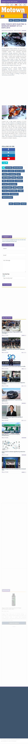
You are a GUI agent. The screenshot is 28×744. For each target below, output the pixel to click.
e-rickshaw (12, 174)
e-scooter (5, 194)
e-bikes (21, 190)
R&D (4, 181)
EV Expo (5, 184)
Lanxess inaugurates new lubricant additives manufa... (13, 350)
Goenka (20, 187)
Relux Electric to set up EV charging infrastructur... (11, 435)
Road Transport (7, 187)
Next (11, 20)
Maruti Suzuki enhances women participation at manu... (13, 383)
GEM (15, 187)
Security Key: (6, 274)
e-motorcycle (14, 194)
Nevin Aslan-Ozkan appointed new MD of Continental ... (12, 417)
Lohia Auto (10, 181)
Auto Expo (9, 167)
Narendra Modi (18, 167)
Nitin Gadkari (6, 177)
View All (23, 20)
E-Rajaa (5, 174)
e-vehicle (10, 171)
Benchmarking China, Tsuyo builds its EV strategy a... (12, 332)
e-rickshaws (18, 181)
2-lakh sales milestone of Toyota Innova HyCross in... (12, 400)
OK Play (20, 177)
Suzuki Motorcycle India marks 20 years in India (13, 366)
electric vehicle (19, 171)
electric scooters (7, 197)
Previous (16, 20)
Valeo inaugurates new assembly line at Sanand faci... (14, 469)
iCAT (18, 174)
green (4, 171)
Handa (14, 177)
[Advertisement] (14, 90)
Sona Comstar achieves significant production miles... (13, 452)
